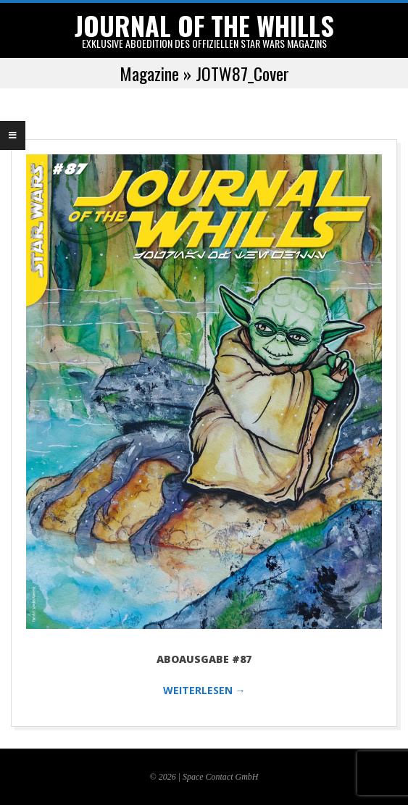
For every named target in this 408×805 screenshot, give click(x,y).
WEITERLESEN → (204, 690)
